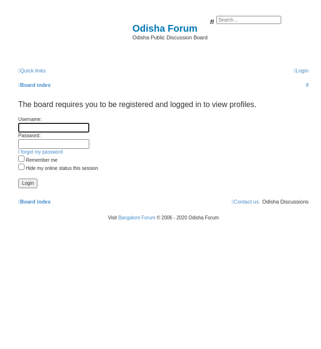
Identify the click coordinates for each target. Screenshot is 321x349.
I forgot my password (40, 152)
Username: (30, 119)
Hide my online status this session (58, 168)
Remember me (38, 160)
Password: (29, 135)
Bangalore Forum (136, 217)
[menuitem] (301, 70)
